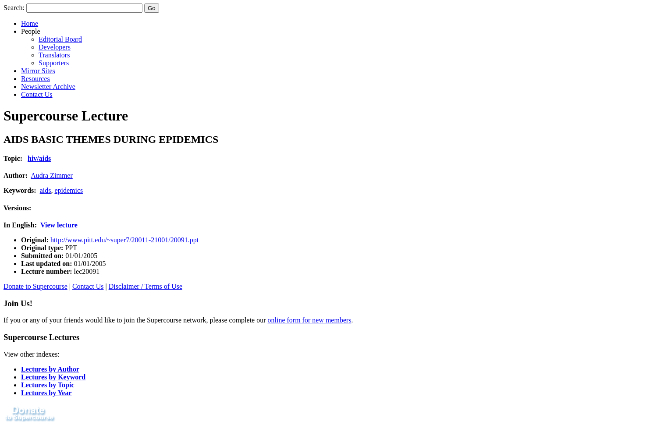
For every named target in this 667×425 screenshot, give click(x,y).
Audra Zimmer (52, 175)
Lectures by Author (50, 369)
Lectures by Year (46, 393)
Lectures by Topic (48, 385)
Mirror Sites (38, 70)
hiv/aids (39, 158)
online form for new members (309, 320)
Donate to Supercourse (35, 286)
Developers (55, 47)
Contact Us (37, 94)
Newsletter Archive (48, 86)
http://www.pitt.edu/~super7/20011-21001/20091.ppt (124, 240)
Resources (35, 78)
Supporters (54, 63)
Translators (54, 55)
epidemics (68, 190)
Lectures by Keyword (53, 377)
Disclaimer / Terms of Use (145, 286)
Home (29, 23)
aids (45, 190)
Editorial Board (60, 39)
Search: (14, 7)
